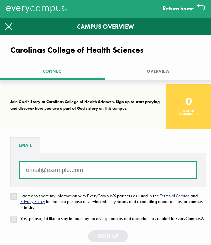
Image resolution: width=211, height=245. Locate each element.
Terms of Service (175, 196)
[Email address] (108, 170)
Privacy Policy (32, 201)
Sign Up (108, 236)
